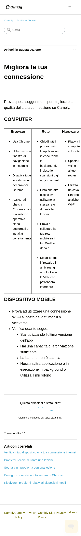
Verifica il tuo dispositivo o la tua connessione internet (40, 452)
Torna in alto (15, 432)
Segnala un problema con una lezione (29, 467)
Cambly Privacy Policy (25, 515)
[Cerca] (34, 30)
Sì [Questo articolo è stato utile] (30, 410)
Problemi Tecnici (26, 20)
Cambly (8, 20)
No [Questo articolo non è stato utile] (51, 410)
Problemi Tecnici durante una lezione (29, 460)
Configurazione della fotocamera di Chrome (33, 475)
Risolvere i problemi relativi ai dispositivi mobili (35, 482)
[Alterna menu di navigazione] (70, 7)
